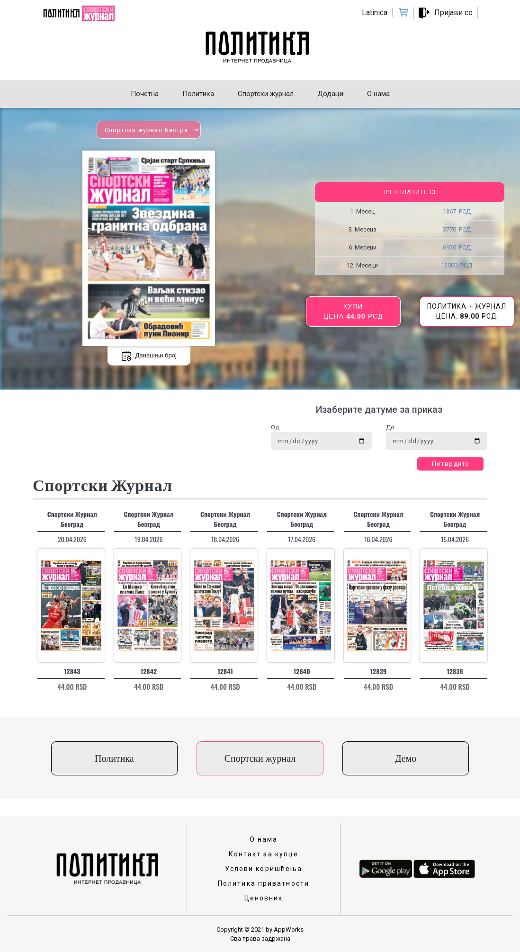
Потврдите (450, 463)
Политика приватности (263, 883)
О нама (264, 839)
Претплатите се (409, 192)
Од (275, 427)
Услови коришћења (264, 868)
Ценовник (263, 898)
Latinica (374, 12)
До (390, 427)
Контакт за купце (264, 854)
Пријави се (453, 12)
